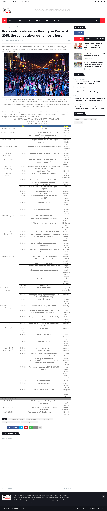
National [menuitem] (39, 21)
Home (4, 2)
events (22, 419)
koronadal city (25, 422)
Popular (79, 39)
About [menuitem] (11, 21)
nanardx (34, 422)
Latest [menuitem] (28, 21)
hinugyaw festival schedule (11, 422)
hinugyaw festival (31, 419)
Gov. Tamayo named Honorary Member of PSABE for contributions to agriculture (89, 91)
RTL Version (26, 2)
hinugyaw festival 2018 (46, 419)
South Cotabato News (17, 508)
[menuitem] (4, 20)
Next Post (67, 488)
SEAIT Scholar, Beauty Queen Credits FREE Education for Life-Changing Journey (90, 99)
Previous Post (7, 488)
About (9, 2)
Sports (85, 119)
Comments (100, 39)
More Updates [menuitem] (52, 21)
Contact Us (17, 2)
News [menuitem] (21, 21)
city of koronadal (13, 27)
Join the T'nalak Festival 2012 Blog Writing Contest (94, 55)
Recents (89, 39)
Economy (93, 119)
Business (77, 119)
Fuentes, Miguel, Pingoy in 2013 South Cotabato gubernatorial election (93, 45)
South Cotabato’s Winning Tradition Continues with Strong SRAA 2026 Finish (93, 64)
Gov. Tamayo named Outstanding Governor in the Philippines (87, 82)
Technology (78, 122)
